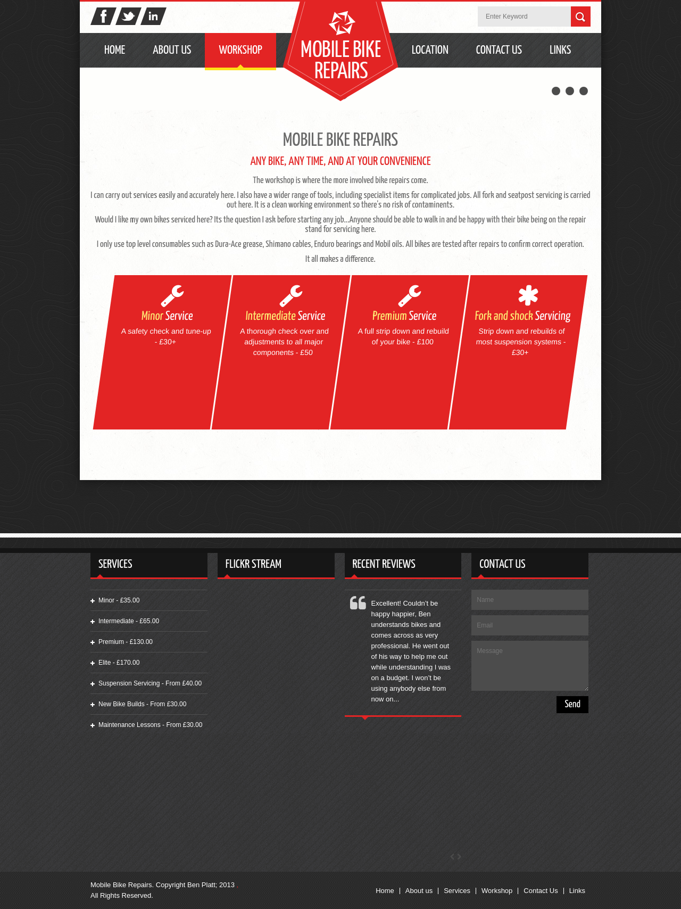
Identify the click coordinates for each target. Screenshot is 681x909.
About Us (172, 50)
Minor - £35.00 (118, 600)
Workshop (240, 50)
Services (457, 891)
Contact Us (499, 50)
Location (430, 50)
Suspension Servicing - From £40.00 (150, 683)
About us (419, 891)
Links (560, 50)
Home (114, 50)
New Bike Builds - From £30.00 (142, 704)
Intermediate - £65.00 (128, 621)
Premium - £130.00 (125, 642)
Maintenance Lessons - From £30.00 (150, 725)
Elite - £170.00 (118, 662)
